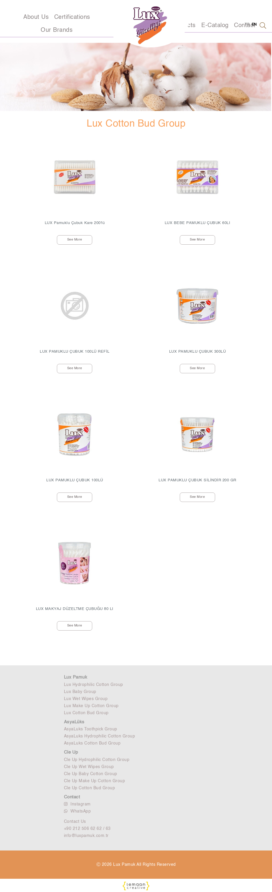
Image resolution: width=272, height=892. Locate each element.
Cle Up (71, 752)
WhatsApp (77, 811)
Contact (72, 797)
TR (247, 24)
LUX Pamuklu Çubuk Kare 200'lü (75, 223)
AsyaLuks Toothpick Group (90, 729)
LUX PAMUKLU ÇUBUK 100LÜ (74, 480)
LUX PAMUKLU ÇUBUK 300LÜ (197, 352)
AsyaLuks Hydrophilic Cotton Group (99, 736)
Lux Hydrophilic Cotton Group (93, 685)
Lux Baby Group (80, 692)
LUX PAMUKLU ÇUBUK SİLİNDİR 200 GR (197, 480)
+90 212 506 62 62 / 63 (87, 829)
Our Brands (56, 30)
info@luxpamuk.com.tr (86, 836)
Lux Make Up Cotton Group (91, 706)
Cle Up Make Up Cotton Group (94, 781)
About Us (36, 17)
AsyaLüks (74, 722)
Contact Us (75, 822)
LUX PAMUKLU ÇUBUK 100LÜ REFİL (75, 352)
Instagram (77, 804)
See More (74, 239)
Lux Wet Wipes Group (86, 699)
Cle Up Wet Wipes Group (89, 767)
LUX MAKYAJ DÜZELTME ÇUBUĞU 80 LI (74, 609)
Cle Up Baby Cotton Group (90, 774)
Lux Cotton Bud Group (86, 713)
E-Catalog (215, 26)
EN (254, 24)
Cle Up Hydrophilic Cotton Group (97, 760)
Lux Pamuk (76, 677)
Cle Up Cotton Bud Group (89, 788)
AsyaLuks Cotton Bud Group (92, 743)
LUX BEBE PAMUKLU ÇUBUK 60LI (197, 223)
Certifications (72, 17)
